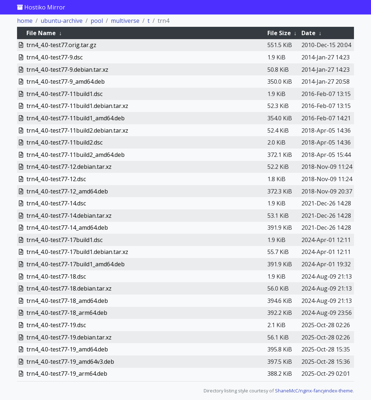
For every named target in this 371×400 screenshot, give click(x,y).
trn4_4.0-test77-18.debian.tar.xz (69, 288)
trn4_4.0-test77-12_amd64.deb (67, 191)
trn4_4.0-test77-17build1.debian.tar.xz (77, 252)
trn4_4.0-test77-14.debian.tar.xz (69, 216)
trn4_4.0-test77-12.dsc (56, 179)
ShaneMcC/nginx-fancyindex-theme (314, 390)
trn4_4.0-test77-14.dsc (56, 203)
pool (97, 21)
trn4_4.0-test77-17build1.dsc (64, 240)
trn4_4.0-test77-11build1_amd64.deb (75, 118)
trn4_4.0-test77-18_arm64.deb (66, 313)
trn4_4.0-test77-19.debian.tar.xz (69, 337)
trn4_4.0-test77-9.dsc (54, 57)
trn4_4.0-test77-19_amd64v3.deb (70, 362)
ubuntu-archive (62, 21)
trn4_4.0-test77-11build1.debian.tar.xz (77, 106)
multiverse (125, 21)
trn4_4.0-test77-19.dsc (56, 325)
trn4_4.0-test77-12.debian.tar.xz (69, 167)
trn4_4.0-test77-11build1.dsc (64, 94)
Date (308, 33)
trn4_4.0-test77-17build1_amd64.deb (75, 264)
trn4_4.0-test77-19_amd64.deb (67, 349)
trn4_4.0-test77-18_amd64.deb (67, 301)
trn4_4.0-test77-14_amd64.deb (67, 228)
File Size (279, 33)
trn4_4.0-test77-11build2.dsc (64, 142)
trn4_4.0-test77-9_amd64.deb (65, 82)
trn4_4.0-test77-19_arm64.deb (66, 374)
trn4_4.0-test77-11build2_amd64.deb (75, 155)
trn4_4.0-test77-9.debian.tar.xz (67, 70)
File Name (41, 33)
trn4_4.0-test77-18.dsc (56, 276)
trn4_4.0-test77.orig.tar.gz (61, 45)
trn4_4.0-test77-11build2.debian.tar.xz (77, 130)
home (25, 21)
